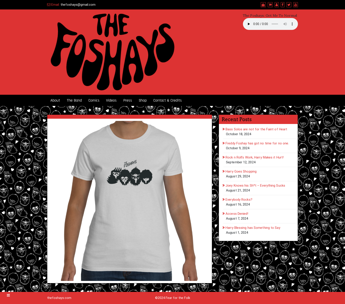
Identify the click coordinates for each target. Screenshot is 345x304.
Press (127, 100)
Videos (111, 100)
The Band (74, 100)
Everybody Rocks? (239, 200)
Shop (143, 100)
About (55, 100)
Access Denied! (237, 214)
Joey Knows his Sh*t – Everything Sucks (255, 185)
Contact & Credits (167, 100)
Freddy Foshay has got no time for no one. (257, 143)
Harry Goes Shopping (241, 171)
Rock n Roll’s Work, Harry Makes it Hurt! (255, 157)
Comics (93, 100)
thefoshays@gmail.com (78, 5)
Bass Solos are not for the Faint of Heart (256, 129)
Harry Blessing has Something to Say (253, 228)
